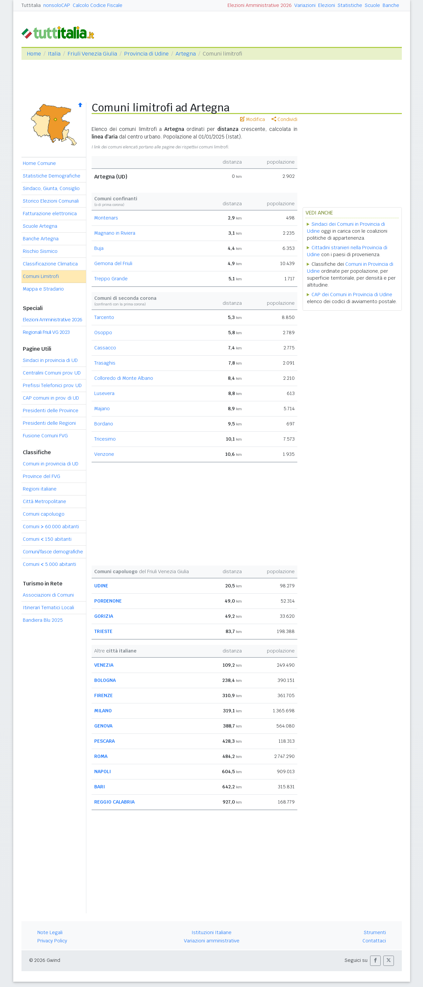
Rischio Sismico (40, 251)
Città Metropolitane (44, 501)
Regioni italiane (40, 489)
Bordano (103, 424)
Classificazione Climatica (50, 264)
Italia (54, 53)
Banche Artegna (41, 239)
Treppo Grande (111, 279)
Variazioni (305, 5)
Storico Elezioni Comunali (51, 201)
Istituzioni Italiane (211, 932)
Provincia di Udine (146, 53)
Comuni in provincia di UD (50, 464)
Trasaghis (104, 363)
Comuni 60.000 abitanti (51, 527)
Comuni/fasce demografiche (53, 552)
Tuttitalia (31, 5)
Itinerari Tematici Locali (48, 608)
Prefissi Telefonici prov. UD (52, 385)
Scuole (372, 5)
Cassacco (105, 348)
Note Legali (50, 932)
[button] (375, 961)
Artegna (186, 53)
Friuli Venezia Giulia (92, 53)
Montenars (106, 218)
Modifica (252, 119)
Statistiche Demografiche (51, 176)
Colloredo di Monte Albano (123, 378)
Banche (391, 5)
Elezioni (326, 5)
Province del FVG (41, 476)
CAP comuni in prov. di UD (51, 398)
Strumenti (375, 932)
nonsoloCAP (56, 5)
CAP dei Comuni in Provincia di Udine (352, 294)
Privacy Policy (52, 941)
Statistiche (350, 5)
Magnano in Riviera (114, 233)
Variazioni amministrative (211, 941)
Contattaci (374, 941)
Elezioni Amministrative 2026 (260, 5)
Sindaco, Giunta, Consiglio (51, 188)
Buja (99, 248)
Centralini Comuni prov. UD (52, 373)
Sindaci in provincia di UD (50, 360)
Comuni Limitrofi (41, 276)
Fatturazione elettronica (50, 214)
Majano (102, 409)
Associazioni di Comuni (48, 595)
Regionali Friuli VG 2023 (46, 332)
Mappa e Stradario (43, 289)
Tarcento (104, 317)
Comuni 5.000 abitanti (49, 564)
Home (34, 53)
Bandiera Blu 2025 (43, 620)
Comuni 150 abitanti (47, 539)
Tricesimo (105, 439)
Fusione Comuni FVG (45, 436)
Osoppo (103, 333)
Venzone (104, 454)
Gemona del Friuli (113, 263)
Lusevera (104, 393)
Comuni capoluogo (43, 514)
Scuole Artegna (40, 226)
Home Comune (39, 163)
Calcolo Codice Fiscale (97, 5)
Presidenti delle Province (50, 411)
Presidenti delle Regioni (49, 423)
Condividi (284, 119)
